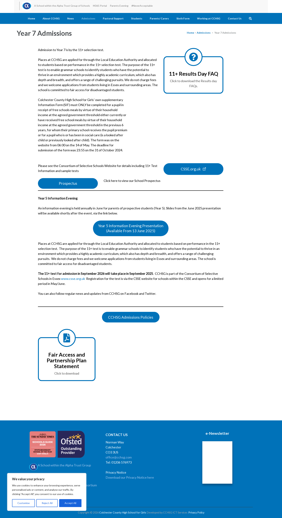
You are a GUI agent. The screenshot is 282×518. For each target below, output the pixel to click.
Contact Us (235, 18)
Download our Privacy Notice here (130, 477)
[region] (46, 492)
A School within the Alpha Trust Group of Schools (62, 5)
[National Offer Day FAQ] (193, 75)
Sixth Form (183, 18)
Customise (23, 503)
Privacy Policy (196, 512)
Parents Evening (119, 5)
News (70, 18)
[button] (131, 228)
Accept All (70, 503)
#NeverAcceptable (142, 5)
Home (31, 18)
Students (136, 18)
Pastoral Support (113, 18)
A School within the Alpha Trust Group (64, 465)
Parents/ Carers (159, 18)
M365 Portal (100, 5)
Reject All (47, 503)
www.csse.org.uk (73, 279)
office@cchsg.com (119, 457)
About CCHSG (51, 18)
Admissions (88, 18)
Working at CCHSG (208, 18)
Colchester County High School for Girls (122, 512)
